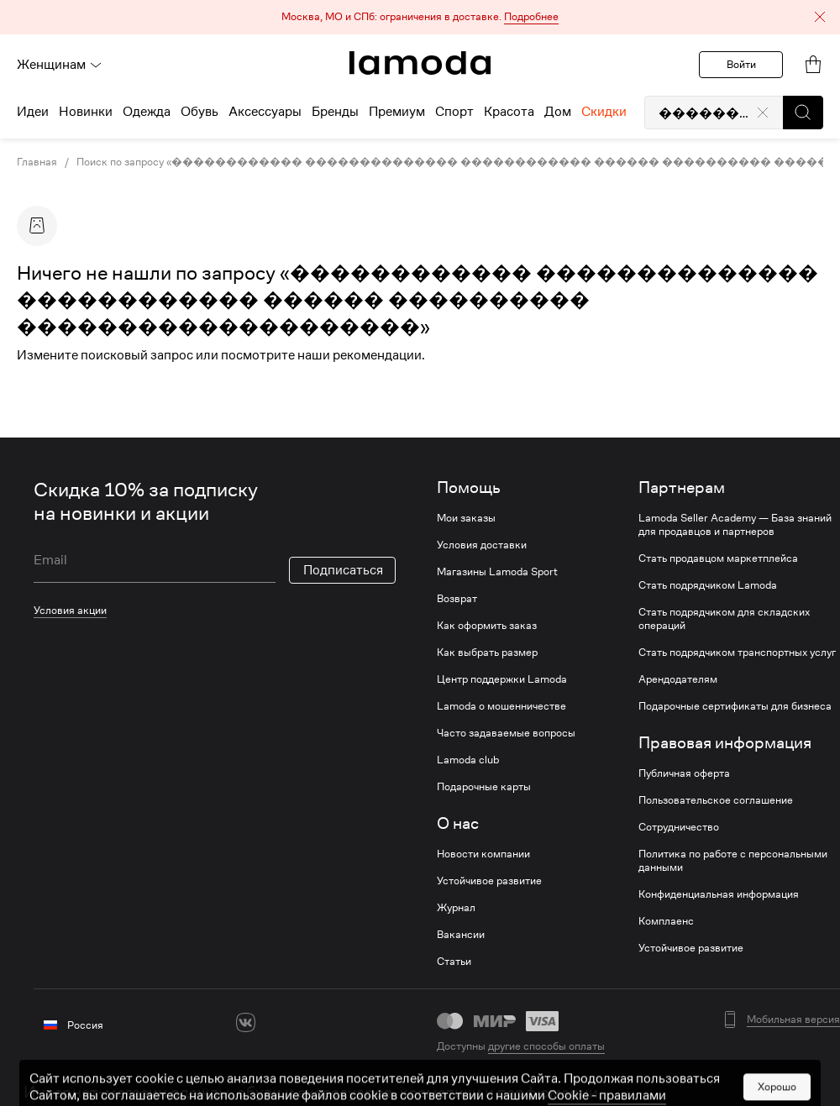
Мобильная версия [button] (793, 1019)
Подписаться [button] (343, 570)
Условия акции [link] (70, 610)
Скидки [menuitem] (604, 111)
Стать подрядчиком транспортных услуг (737, 652)
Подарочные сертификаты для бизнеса (735, 706)
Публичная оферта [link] (684, 773)
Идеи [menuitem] (33, 111)
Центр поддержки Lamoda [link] (502, 679)
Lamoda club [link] (468, 760)
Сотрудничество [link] (678, 827)
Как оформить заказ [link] (487, 625)
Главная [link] (37, 162)
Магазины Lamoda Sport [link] (497, 572)
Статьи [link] (454, 961)
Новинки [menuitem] (86, 111)
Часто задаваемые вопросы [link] (506, 733)
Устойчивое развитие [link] (489, 881)
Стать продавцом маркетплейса (718, 558)
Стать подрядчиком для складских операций (724, 618)
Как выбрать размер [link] (487, 652)
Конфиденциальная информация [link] (718, 894)
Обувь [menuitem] (199, 111)
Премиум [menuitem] (397, 111)
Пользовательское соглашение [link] (715, 800)
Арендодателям (677, 679)
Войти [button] (741, 64)
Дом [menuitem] (557, 111)
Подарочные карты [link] (484, 787)
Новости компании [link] (483, 854)
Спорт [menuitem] (454, 111)
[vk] (245, 1022)
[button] (420, 17)
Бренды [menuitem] (335, 111)
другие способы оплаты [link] (546, 1046)
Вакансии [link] (461, 934)
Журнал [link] (456, 908)
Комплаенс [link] (666, 921)
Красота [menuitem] (509, 111)
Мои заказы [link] (466, 518)
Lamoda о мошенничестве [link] (501, 706)
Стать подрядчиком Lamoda (707, 585)
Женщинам (59, 64)
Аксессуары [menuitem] (265, 111)
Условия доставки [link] (482, 545)
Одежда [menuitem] (147, 111)
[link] (420, 63)
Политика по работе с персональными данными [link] (732, 860)
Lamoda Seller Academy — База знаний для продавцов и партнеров (735, 524)
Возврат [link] (457, 598)
